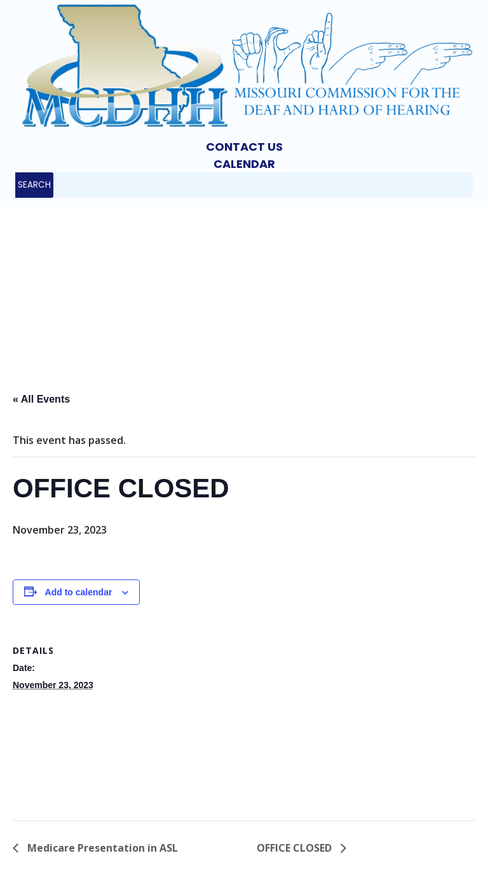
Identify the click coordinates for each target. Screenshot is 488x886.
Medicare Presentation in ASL (101, 848)
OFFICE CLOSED (295, 848)
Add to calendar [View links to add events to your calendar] (78, 592)
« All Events (41, 399)
